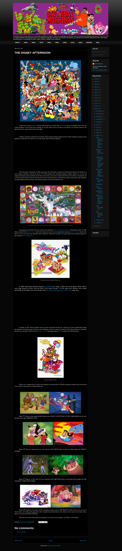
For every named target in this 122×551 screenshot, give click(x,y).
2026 (96, 79)
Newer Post (18, 540)
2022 (96, 89)
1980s (49, 42)
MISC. (98, 42)
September (99, 119)
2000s (65, 42)
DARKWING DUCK (99, 192)
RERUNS (89, 42)
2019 (96, 98)
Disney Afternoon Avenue (61, 230)
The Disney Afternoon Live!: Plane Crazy (59, 290)
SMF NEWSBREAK (99, 180)
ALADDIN (99, 184)
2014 (96, 226)
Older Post (83, 540)
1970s (41, 42)
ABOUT (17, 42)
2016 (96, 106)
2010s (72, 42)
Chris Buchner (99, 63)
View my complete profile (100, 70)
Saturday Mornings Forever (99, 51)
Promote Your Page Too (98, 54)
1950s (26, 42)
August (98, 122)
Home (51, 540)
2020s (80, 42)
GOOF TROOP (99, 187)
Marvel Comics (31, 232)
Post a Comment (21, 532)
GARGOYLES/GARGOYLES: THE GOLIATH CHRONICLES (99, 162)
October (98, 116)
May (97, 130)
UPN (60, 331)
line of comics (75, 232)
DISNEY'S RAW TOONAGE (99, 152)
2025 (96, 81)
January (98, 222)
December (99, 111)
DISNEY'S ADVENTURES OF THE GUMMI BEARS (99, 199)
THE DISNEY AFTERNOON (99, 214)
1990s (57, 42)
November (99, 113)
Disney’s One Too (42, 331)
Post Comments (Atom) (54, 545)
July (97, 124)
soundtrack (48, 286)
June (97, 127)
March (98, 135)
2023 (96, 87)
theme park (63, 125)
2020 (96, 95)
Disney (34, 125)
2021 (96, 92)
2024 (96, 84)
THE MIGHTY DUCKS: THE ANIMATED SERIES (99, 142)
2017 (96, 103)
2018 (96, 100)
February (98, 220)
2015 (96, 108)
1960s (33, 42)
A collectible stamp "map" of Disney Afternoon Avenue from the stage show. (50, 225)
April (97, 132)
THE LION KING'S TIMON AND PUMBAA (99, 173)
